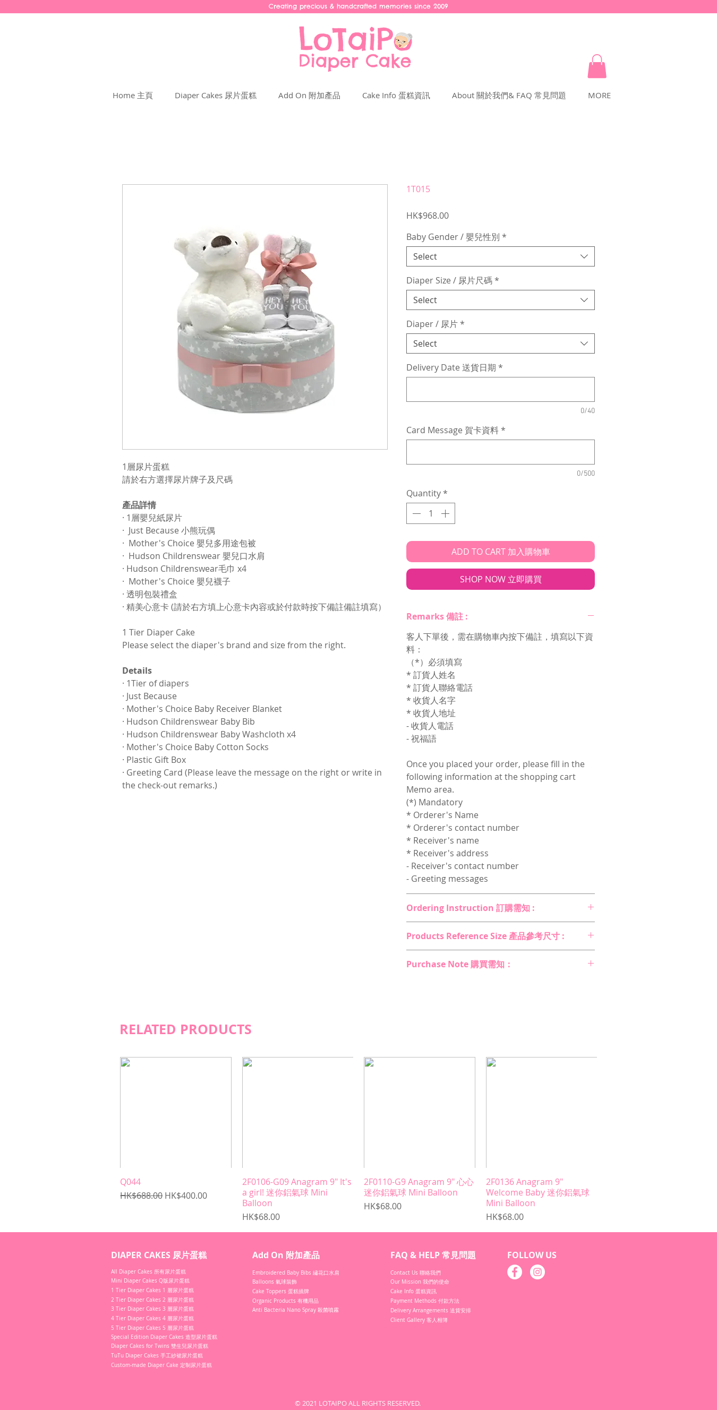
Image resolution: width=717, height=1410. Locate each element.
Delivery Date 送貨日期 (454, 367)
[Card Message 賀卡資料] (500, 452)
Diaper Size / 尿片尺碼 (452, 280)
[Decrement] (415, 513)
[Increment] (446, 513)
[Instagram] (537, 1272)
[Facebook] (514, 1272)
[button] (597, 66)
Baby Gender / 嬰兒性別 (456, 236)
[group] (358, 1140)
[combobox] (500, 256)
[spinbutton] (431, 513)
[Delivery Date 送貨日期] (500, 389)
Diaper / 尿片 (435, 324)
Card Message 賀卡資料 (456, 430)
